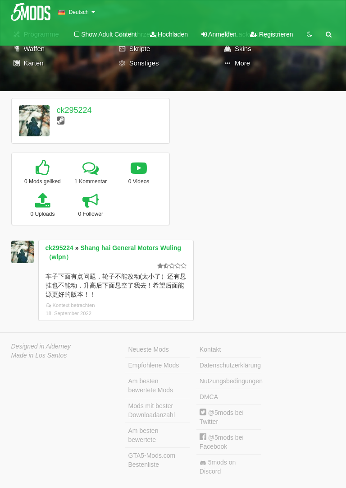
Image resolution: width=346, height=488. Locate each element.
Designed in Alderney (41, 346)
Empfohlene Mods (153, 365)
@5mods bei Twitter (222, 417)
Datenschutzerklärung (230, 365)
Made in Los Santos (39, 355)
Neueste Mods (148, 349)
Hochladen (169, 34)
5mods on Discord (218, 467)
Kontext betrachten (70, 305)
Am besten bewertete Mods (150, 385)
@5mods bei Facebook (222, 441)
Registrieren (271, 34)
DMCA (209, 396)
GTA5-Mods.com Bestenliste (152, 460)
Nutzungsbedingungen (230, 381)
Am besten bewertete (143, 435)
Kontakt (210, 349)
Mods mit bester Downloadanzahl (151, 410)
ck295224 (73, 110)
